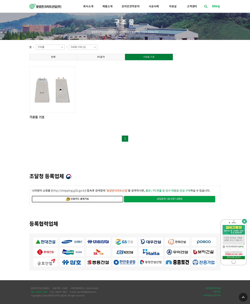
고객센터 (192, 6)
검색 (206, 6)
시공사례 (154, 6)
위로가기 (243, 297)
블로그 (216, 6)
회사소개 (88, 6)
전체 (53, 57)
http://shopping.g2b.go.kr (68, 190)
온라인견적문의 (131, 6)
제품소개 (107, 6)
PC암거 (101, 57)
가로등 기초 (149, 57)
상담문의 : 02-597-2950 (169, 199)
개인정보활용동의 (232, 247)
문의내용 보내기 (234, 257)
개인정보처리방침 (213, 288)
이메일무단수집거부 (212, 295)
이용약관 (217, 292)
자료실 (173, 6)
